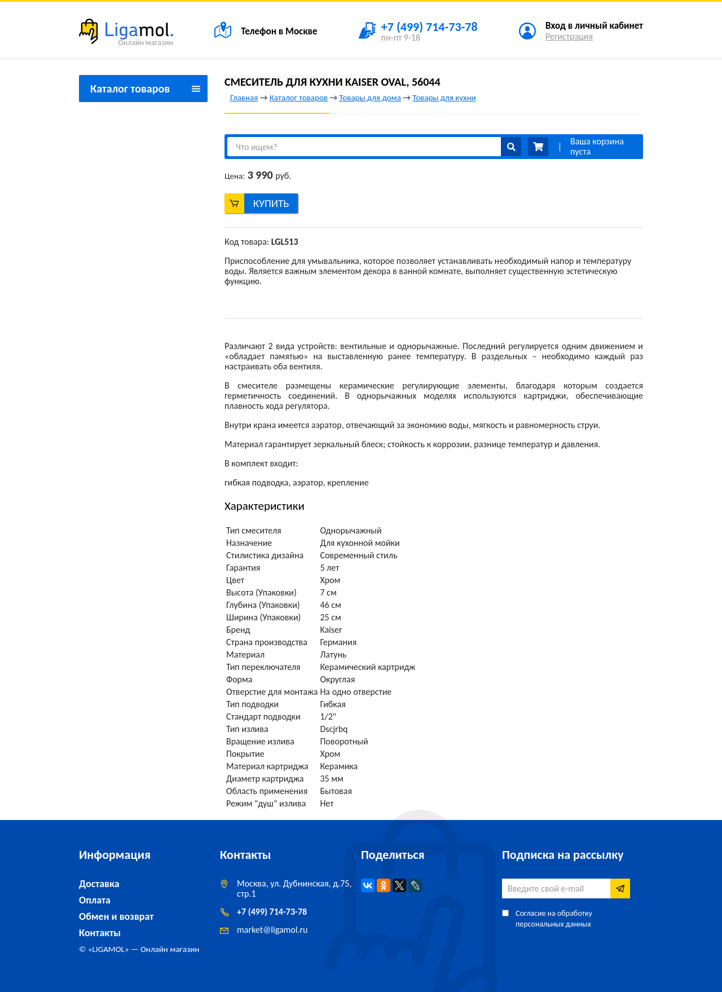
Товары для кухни (444, 97)
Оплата (95, 900)
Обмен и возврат (116, 916)
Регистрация (569, 36)
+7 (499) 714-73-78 (272, 911)
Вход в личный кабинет (594, 25)
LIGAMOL (109, 949)
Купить (271, 203)
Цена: (234, 176)
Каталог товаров (299, 97)
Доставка (99, 884)
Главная (244, 97)
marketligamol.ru (272, 929)
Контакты (100, 933)
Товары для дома (369, 97)
